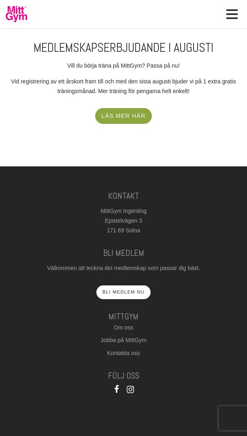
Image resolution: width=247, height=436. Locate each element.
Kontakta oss (123, 353)
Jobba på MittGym (123, 340)
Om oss (123, 327)
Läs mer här (123, 116)
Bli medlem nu (123, 291)
